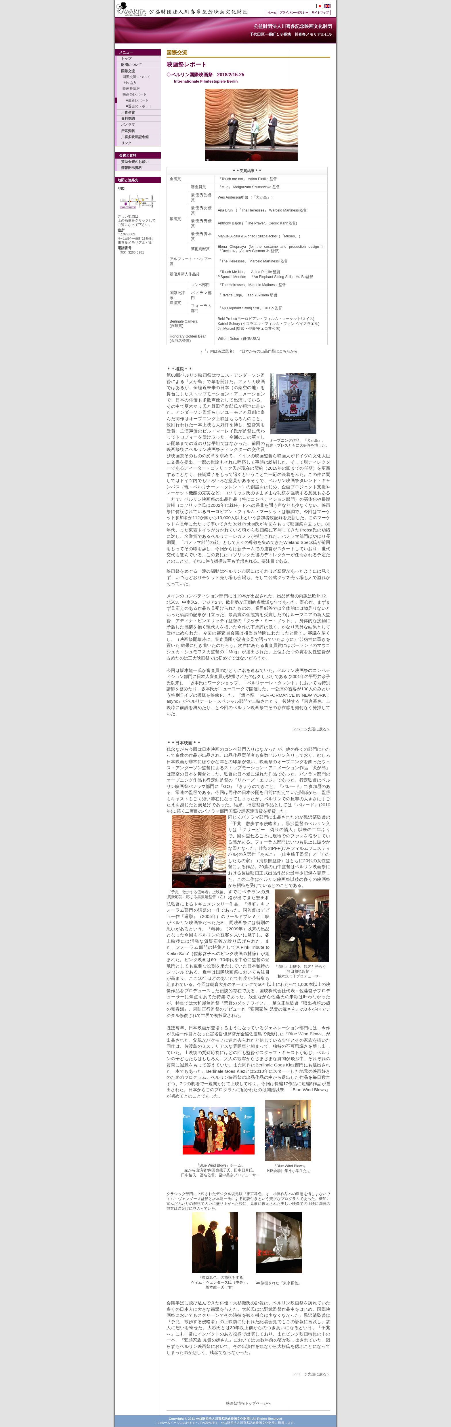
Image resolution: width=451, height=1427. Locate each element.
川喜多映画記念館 (135, 137)
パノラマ (128, 125)
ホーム (272, 12)
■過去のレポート (137, 106)
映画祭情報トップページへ (248, 1403)
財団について (131, 65)
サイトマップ (320, 12)
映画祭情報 (131, 89)
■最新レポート (136, 100)
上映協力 (129, 83)
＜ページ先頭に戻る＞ (311, 729)
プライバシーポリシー (294, 12)
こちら (284, 351)
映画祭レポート (135, 94)
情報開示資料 (131, 168)
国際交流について (136, 77)
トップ (126, 59)
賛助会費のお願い (135, 162)
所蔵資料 (128, 131)
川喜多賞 (128, 112)
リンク (126, 143)
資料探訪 (128, 119)
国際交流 (128, 71)
